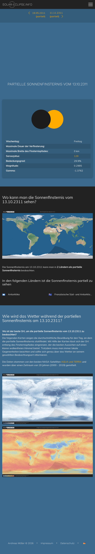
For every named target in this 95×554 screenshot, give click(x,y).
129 (76, 156)
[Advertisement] (47, 48)
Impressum (47, 543)
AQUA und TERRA (71, 361)
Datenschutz (67, 543)
